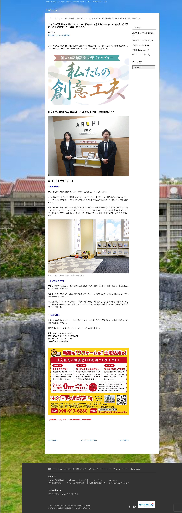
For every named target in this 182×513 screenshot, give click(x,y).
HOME (50, 18)
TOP (49, 469)
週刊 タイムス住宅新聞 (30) (142, 40)
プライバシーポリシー (120, 469)
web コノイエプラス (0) (141, 55)
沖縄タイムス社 (53, 494)
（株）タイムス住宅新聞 (9, 4)
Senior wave (135, 469)
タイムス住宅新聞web (12, 12)
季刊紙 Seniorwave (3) (140, 50)
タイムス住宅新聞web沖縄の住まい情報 (56, 481)
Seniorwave (12, 33)
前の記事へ (53, 440)
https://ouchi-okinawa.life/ (58, 341)
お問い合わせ (8, 503)
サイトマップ (105, 469)
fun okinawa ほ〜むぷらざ (12, 19)
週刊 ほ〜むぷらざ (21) (140, 45)
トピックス (58, 18)
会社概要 (67, 469)
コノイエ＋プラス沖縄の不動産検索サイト (98, 481)
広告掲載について (79, 469)
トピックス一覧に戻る (88, 440)
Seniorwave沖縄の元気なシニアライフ (119, 481)
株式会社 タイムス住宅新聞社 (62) (143, 34)
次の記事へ (124, 440)
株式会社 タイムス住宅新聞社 (59, 35)
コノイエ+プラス (12, 26)
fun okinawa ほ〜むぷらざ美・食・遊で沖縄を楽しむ (76, 481)
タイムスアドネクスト (70, 494)
